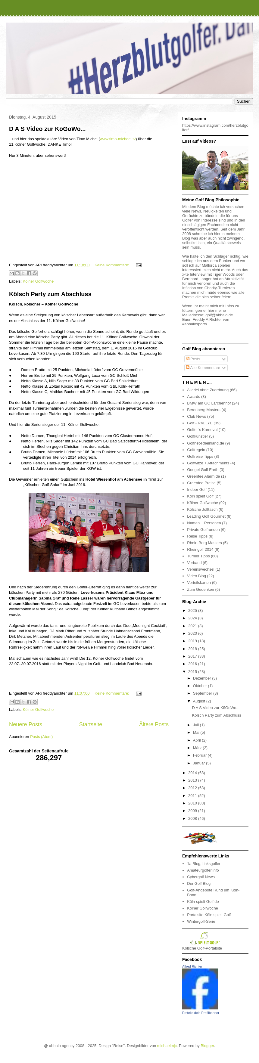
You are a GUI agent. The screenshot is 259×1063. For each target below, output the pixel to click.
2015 (193, 671)
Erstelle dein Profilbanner (200, 1013)
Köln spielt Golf (200, 496)
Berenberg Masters (203, 410)
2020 (193, 633)
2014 (193, 772)
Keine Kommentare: (112, 265)
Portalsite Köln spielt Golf (209, 915)
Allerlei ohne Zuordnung (208, 390)
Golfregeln (196, 450)
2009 (193, 810)
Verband (194, 562)
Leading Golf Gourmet (206, 516)
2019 (193, 641)
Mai (197, 732)
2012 (193, 788)
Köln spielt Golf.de (203, 901)
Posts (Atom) (41, 736)
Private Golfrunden (203, 529)
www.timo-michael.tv (118, 139)
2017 (193, 656)
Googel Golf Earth (202, 469)
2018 (193, 648)
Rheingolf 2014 (200, 549)
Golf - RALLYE (199, 423)
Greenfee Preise (201, 483)
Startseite (90, 724)
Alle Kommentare (203, 367)
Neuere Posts (25, 724)
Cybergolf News (201, 877)
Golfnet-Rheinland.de (205, 443)
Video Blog (196, 576)
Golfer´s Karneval (202, 429)
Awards (193, 396)
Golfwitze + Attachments (208, 463)
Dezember (202, 678)
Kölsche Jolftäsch (202, 509)
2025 (193, 610)
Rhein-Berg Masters (204, 543)
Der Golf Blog (199, 883)
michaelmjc (167, 1045)
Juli (196, 725)
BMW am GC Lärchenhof (209, 403)
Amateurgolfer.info (203, 870)
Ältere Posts (154, 724)
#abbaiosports (194, 324)
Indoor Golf (196, 489)
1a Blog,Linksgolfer (203, 863)
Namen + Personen (204, 523)
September (203, 693)
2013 (193, 780)
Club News (196, 416)
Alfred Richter (192, 966)
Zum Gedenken (200, 589)
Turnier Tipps (198, 556)
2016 (193, 664)
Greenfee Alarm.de (203, 476)
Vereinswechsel (200, 569)
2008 (193, 818)
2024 (193, 618)
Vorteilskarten (199, 582)
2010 (193, 803)
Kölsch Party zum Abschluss (50, 294)
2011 (193, 795)
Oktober (200, 685)
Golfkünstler (197, 436)
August (199, 701)
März (198, 747)
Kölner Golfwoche (38, 281)
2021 (193, 626)
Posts (193, 359)
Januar (199, 763)
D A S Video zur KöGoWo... (47, 129)
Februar (200, 755)
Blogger (207, 1045)
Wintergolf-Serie (201, 921)
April (197, 740)
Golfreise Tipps (200, 456)
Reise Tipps (197, 536)
